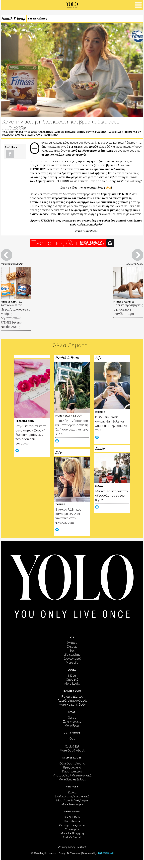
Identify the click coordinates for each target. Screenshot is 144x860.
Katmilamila (72, 821)
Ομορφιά (72, 679)
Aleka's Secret (72, 837)
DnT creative (73, 853)
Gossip (72, 717)
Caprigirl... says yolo (72, 825)
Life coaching (72, 654)
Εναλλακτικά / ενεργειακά (72, 796)
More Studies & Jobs (72, 779)
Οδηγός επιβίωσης (72, 763)
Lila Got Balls (72, 817)
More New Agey (72, 804)
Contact (81, 847)
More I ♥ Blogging (72, 833)
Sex (72, 650)
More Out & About (72, 750)
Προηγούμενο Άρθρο (12, 263)
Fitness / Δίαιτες (37, 18)
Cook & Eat (72, 746)
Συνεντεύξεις (72, 721)
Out (72, 738)
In (72, 742)
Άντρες (72, 642)
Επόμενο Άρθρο (134, 263)
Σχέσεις (72, 646)
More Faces (72, 725)
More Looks (72, 683)
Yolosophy (72, 829)
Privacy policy (66, 847)
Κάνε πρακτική (72, 771)
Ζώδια (72, 792)
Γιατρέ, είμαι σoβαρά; (72, 700)
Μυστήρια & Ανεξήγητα (72, 800)
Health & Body (13, 18)
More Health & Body (72, 704)
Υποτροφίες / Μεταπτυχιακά (72, 775)
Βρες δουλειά (72, 767)
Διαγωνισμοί (72, 658)
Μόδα (72, 675)
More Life (72, 662)
